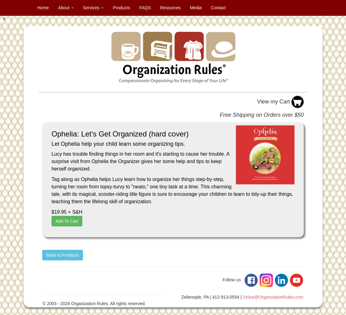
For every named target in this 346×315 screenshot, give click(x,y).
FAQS (145, 7)
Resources (170, 7)
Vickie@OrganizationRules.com (273, 297)
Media (196, 7)
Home (43, 7)
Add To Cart (67, 221)
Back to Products (62, 255)
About (65, 7)
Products (121, 7)
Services (93, 7)
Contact (218, 7)
